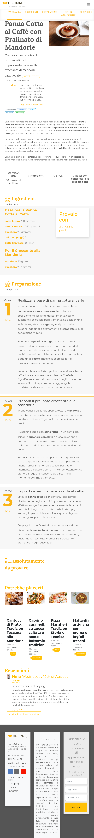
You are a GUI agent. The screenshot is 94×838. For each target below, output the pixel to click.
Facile (13, 654)
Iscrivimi (76, 807)
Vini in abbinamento (68, 13)
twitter (32, 110)
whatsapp (20, 113)
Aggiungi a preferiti (31, 76)
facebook (22, 110)
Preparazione (49, 12)
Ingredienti (31, 12)
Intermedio (36, 658)
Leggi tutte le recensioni (31, 105)
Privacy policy (13, 784)
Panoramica (14, 12)
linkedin (9, 113)
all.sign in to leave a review (24, 714)
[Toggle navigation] (88, 4)
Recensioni (86, 12)
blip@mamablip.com (17, 763)
